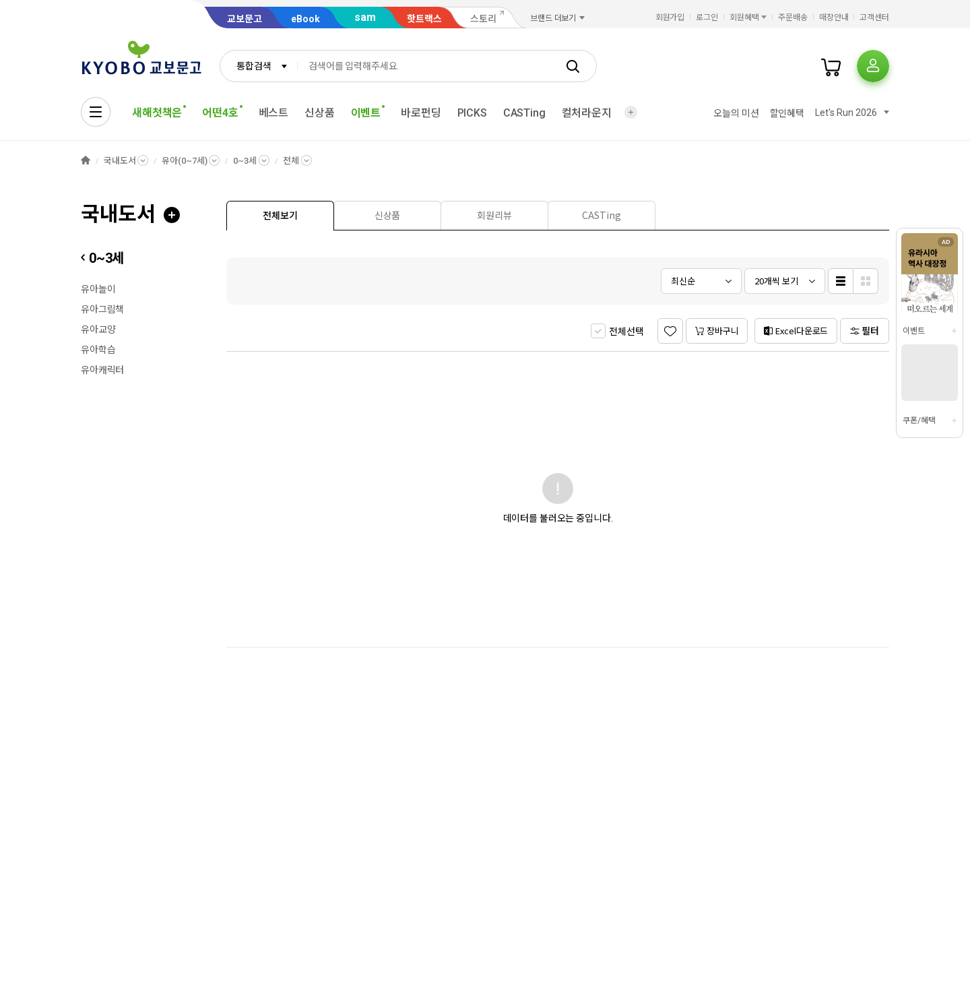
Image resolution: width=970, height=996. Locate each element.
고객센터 (874, 17)
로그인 (707, 17)
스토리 (483, 18)
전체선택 (626, 331)
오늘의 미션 (735, 113)
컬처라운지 (587, 112)
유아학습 (98, 349)
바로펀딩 (421, 112)
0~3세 (244, 161)
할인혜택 (787, 113)
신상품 (319, 112)
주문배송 (793, 17)
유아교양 (98, 329)
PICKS (472, 112)
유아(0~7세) (184, 161)
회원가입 (670, 17)
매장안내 (834, 17)
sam (365, 17)
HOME (85, 160)
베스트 (274, 112)
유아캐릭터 (102, 370)
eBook (305, 18)
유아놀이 (98, 289)
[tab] (280, 215)
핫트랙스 (424, 18)
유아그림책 (102, 309)
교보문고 (244, 18)
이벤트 (914, 331)
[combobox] (259, 66)
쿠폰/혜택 (919, 420)
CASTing (524, 112)
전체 (291, 161)
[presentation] (280, 215)
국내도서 (119, 161)
